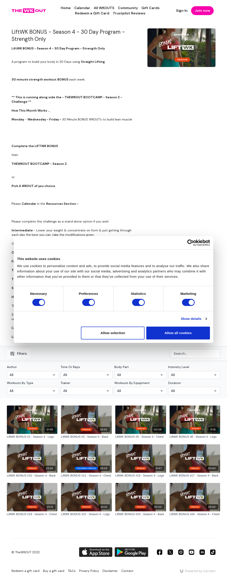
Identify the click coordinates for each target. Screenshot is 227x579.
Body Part (121, 367)
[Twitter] (170, 552)
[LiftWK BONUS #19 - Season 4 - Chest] (32, 514)
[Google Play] (131, 552)
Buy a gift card (53, 571)
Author (12, 367)
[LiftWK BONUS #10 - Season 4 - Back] (32, 475)
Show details (191, 319)
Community (128, 8)
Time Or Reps (70, 367)
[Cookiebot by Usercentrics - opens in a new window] (190, 242)
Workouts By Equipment (132, 383)
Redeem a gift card (25, 571)
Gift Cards (150, 8)
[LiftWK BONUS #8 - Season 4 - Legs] (195, 437)
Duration (174, 383)
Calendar (82, 8)
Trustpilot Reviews (129, 13)
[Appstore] (96, 552)
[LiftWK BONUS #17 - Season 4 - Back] (195, 475)
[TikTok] (212, 552)
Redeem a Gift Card (92, 13)
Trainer (65, 383)
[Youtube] (191, 552)
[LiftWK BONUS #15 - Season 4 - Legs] (140, 475)
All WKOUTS (104, 8)
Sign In (182, 10)
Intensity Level (178, 367)
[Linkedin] (202, 552)
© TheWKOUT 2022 (26, 552)
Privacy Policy (89, 571)
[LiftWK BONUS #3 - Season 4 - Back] (86, 437)
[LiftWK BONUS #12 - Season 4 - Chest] (86, 475)
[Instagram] (181, 552)
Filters (18, 353)
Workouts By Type (20, 383)
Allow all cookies (178, 333)
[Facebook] (159, 552)
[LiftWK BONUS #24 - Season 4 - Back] (140, 514)
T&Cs (72, 571)
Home (66, 8)
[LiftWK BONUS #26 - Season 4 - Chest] (195, 514)
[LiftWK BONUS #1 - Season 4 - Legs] (32, 437)
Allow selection (113, 333)
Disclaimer (110, 571)
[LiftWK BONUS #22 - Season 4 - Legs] (86, 514)
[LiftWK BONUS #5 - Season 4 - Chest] (140, 437)
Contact (127, 571)
